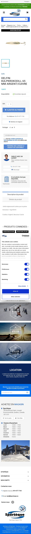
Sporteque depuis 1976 (15, 520)
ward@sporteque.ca (12, 496)
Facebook (12, 502)
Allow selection (15, 296)
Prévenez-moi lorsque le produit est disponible (15, 146)
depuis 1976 (17, 527)
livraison (21, 530)
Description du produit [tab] (15, 194)
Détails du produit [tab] (15, 199)
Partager (10, 128)
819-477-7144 (15, 166)
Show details (22, 286)
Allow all (15, 291)
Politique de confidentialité (17, 532)
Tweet (12, 128)
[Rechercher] (15, 19)
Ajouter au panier (14, 110)
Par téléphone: (15, 116)
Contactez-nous (6, 486)
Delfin (3, 74)
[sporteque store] (15, 451)
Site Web (19, 418)
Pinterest (14, 128)
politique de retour (12, 140)
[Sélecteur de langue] (27, 1)
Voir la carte (8, 418)
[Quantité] (8, 104)
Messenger (15, 169)
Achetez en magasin (15, 122)
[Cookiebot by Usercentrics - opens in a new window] (22, 236)
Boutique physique (7, 530)
